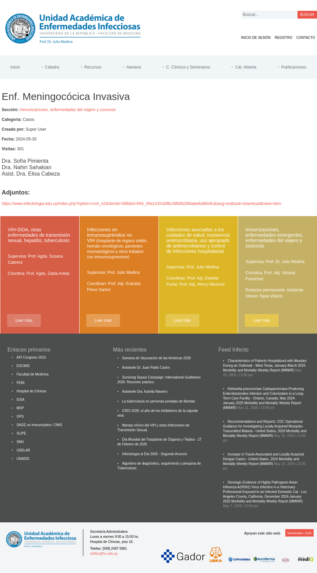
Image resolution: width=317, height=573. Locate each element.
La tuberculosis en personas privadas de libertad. (159, 401)
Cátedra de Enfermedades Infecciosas (78, 27)
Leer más (24, 320)
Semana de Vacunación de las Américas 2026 (156, 358)
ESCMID (23, 366)
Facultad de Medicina (33, 374)
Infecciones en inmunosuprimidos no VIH (117, 243)
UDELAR (23, 450)
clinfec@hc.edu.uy (104, 553)
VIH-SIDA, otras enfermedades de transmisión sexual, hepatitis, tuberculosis (39, 235)
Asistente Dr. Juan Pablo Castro (146, 367)
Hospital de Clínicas (31, 391)
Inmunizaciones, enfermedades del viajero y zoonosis (68, 109)
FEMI (21, 383)
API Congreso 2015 (31, 357)
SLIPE (21, 433)
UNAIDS (23, 459)
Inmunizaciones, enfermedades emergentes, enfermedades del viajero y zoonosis (274, 238)
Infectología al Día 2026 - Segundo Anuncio (154, 454)
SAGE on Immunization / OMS (39, 425)
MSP (20, 408)
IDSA (20, 399)
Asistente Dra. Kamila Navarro (145, 391)
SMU (20, 442)
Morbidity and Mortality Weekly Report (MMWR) (258, 370)
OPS (20, 416)
